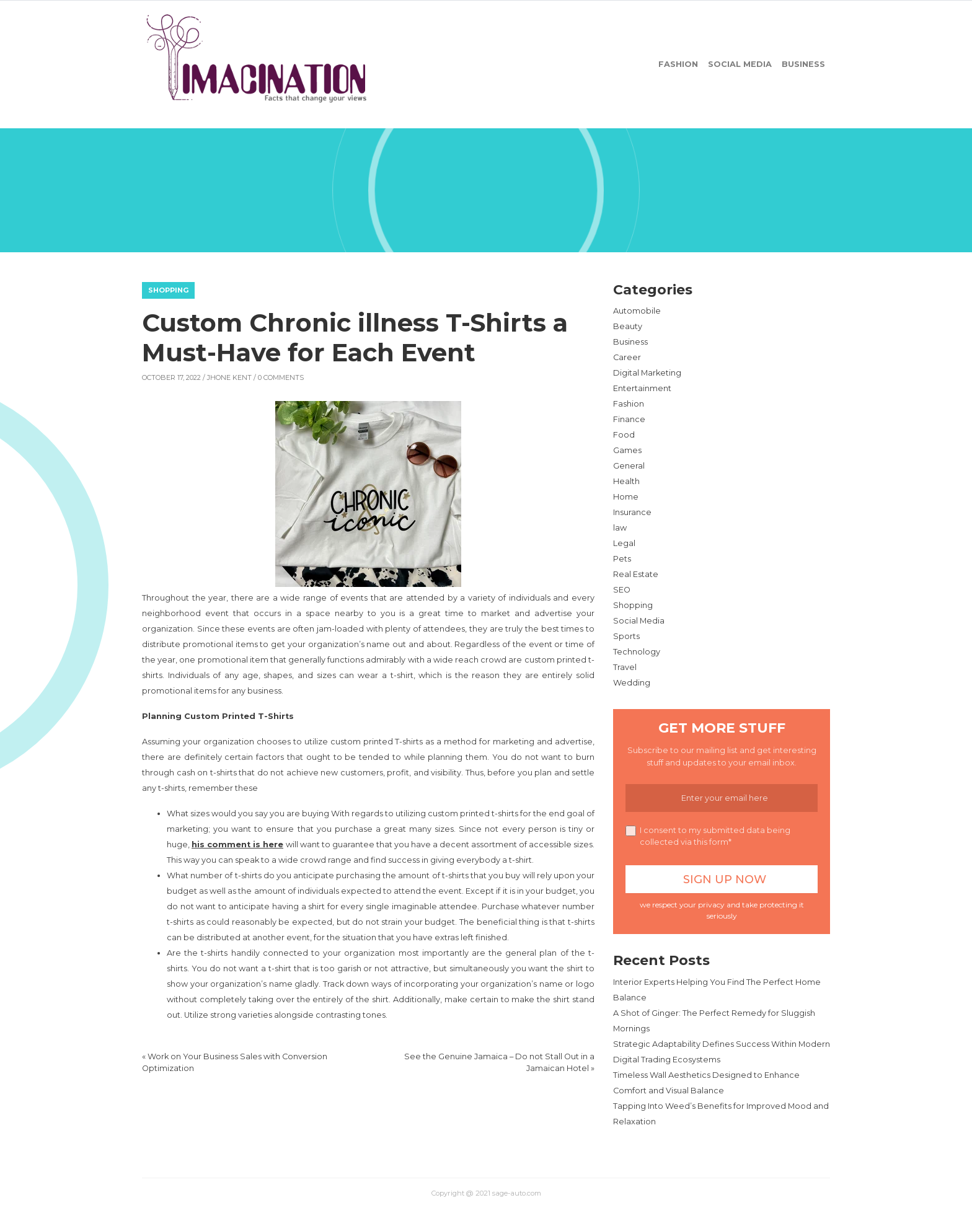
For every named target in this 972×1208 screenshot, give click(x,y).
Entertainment (642, 388)
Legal (624, 543)
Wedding (631, 682)
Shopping (168, 290)
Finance (629, 419)
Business (803, 64)
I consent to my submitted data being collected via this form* (707, 836)
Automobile (637, 310)
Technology (636, 651)
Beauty (627, 326)
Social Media (740, 64)
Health (626, 481)
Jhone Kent (229, 377)
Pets (622, 558)
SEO (621, 589)
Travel (625, 667)
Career (627, 357)
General (629, 465)
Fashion (678, 64)
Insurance (632, 512)
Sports (626, 636)
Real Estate (635, 574)
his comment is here (237, 844)
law (620, 527)
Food (624, 434)
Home (625, 496)
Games (627, 450)
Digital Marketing (647, 372)
